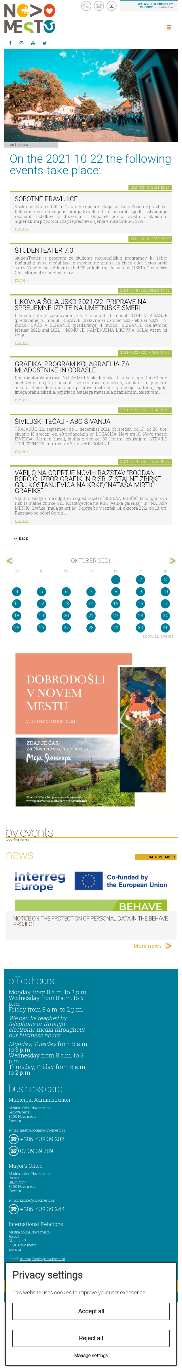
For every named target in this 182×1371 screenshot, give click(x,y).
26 (41, 628)
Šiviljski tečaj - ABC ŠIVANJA (63, 422)
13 (66, 603)
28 (91, 628)
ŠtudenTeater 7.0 (44, 250)
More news (147, 945)
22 (115, 615)
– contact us (155, 5)
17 (165, 603)
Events (22, 144)
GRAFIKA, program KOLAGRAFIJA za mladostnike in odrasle (72, 367)
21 (91, 615)
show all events (158, 636)
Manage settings (91, 1355)
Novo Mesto (43, 18)
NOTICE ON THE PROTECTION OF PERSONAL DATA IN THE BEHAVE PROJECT (90, 921)
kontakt (99, 6)
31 (165, 628)
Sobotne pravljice (46, 199)
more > (22, 228)
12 (41, 603)
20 (66, 615)
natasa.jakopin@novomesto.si (42, 1258)
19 (41, 615)
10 (165, 591)
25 (16, 628)
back (24, 538)
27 (66, 628)
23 (140, 615)
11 (16, 603)
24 (165, 615)
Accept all (91, 1311)
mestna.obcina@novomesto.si (42, 1130)
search (86, 6)
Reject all (91, 1338)
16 (140, 603)
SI (111, 6)
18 (16, 615)
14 (91, 603)
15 (115, 603)
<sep (9, 560)
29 (115, 628)
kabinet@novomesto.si (37, 1200)
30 (140, 628)
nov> (172, 560)
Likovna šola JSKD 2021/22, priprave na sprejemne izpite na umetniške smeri (81, 305)
